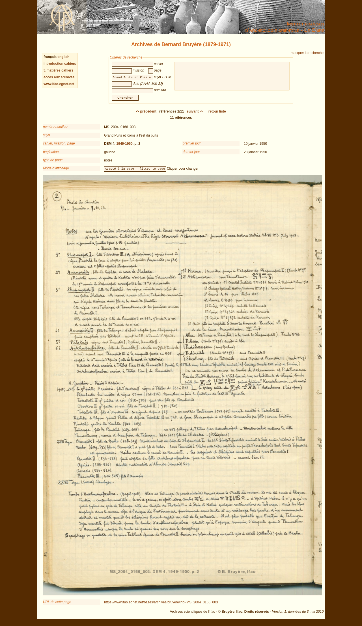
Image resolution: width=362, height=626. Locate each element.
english (63, 57)
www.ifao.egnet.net (59, 84)
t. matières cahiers (58, 70)
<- (146, 115)
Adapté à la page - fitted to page (135, 172)
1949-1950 (124, 147)
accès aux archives (59, 77)
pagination (51, 155)
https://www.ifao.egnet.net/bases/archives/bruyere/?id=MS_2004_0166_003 (161, 606)
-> (194, 115)
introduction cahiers (60, 64)
